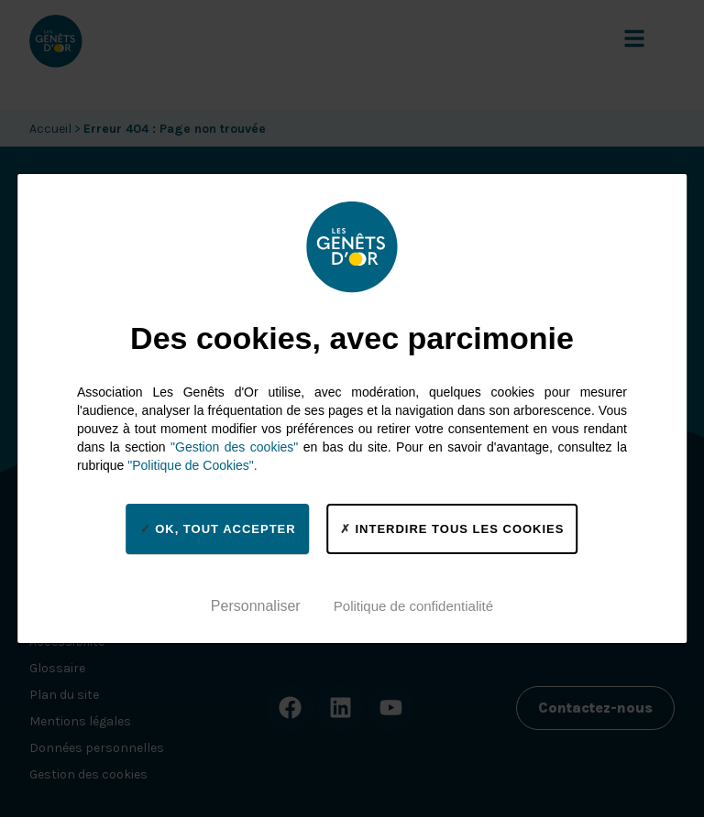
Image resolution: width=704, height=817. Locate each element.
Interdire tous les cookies (452, 528)
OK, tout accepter (218, 528)
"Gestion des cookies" (234, 447)
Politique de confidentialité (413, 606)
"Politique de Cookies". (192, 465)
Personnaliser (256, 606)
